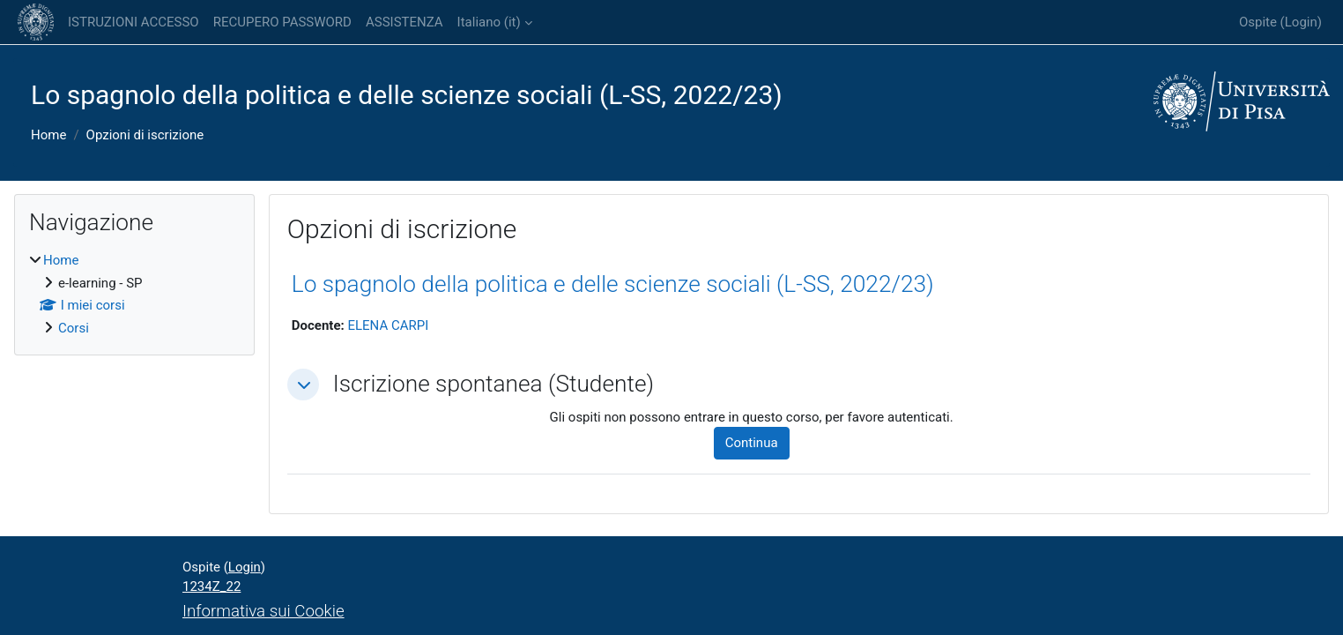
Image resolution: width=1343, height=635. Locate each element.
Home (48, 135)
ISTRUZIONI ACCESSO (133, 22)
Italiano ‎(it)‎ (489, 22)
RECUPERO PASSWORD (282, 22)
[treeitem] (134, 294)
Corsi (73, 328)
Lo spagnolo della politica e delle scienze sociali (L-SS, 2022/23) (613, 284)
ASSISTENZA (404, 22)
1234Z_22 (211, 586)
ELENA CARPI (387, 325)
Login (1301, 22)
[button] (303, 384)
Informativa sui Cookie (263, 611)
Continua (751, 443)
